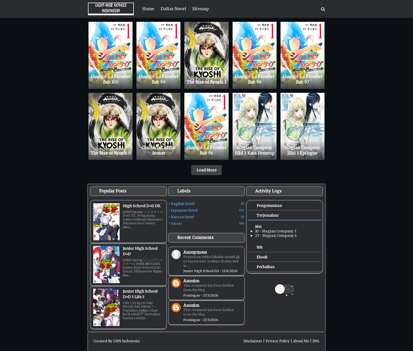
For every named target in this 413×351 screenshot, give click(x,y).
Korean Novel (207, 217)
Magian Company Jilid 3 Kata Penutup (254, 150)
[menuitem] (148, 9)
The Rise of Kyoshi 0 (110, 153)
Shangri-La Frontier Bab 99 (159, 79)
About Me (301, 341)
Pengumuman (269, 206)
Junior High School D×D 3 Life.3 (140, 294)
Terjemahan (267, 215)
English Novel (207, 204)
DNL (316, 341)
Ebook (262, 257)
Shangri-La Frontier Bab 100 (111, 79)
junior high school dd (201, 271)
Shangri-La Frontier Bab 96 (206, 150)
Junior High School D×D (140, 251)
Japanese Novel (207, 210)
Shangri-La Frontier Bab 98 (254, 79)
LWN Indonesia (126, 341)
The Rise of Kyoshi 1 (206, 82)
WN (259, 247)
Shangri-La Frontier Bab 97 (302, 79)
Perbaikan (265, 267)
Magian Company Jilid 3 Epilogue (302, 150)
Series (207, 223)
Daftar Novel (173, 8)
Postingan (191, 295)
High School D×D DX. (142, 206)
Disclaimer (252, 341)
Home (148, 8)
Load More (206, 170)
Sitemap (200, 8)
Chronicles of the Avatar (158, 150)
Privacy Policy (278, 341)
